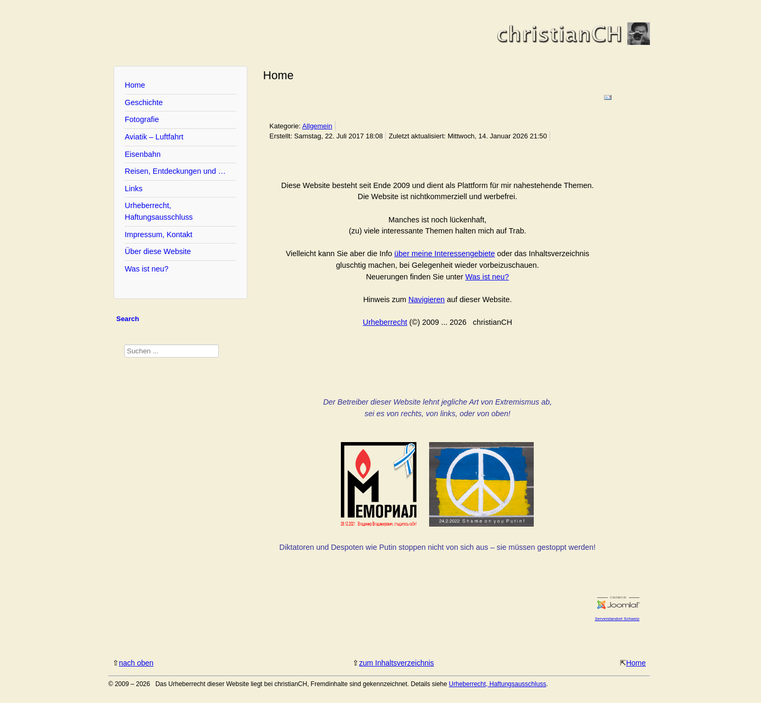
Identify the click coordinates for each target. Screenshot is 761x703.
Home (135, 85)
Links (134, 188)
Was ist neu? (147, 269)
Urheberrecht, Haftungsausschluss (159, 211)
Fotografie (142, 119)
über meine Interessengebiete (444, 253)
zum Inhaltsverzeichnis (396, 663)
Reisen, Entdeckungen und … (175, 171)
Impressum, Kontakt (158, 234)
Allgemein (317, 126)
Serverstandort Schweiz (617, 618)
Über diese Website (158, 251)
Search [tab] (127, 319)
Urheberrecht (385, 322)
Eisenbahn (143, 154)
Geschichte (144, 102)
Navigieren (427, 299)
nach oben (136, 663)
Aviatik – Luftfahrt (154, 137)
